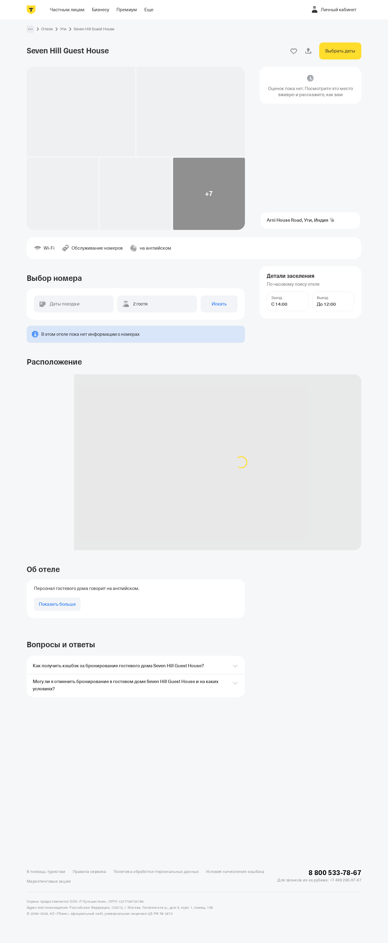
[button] (30, 29)
